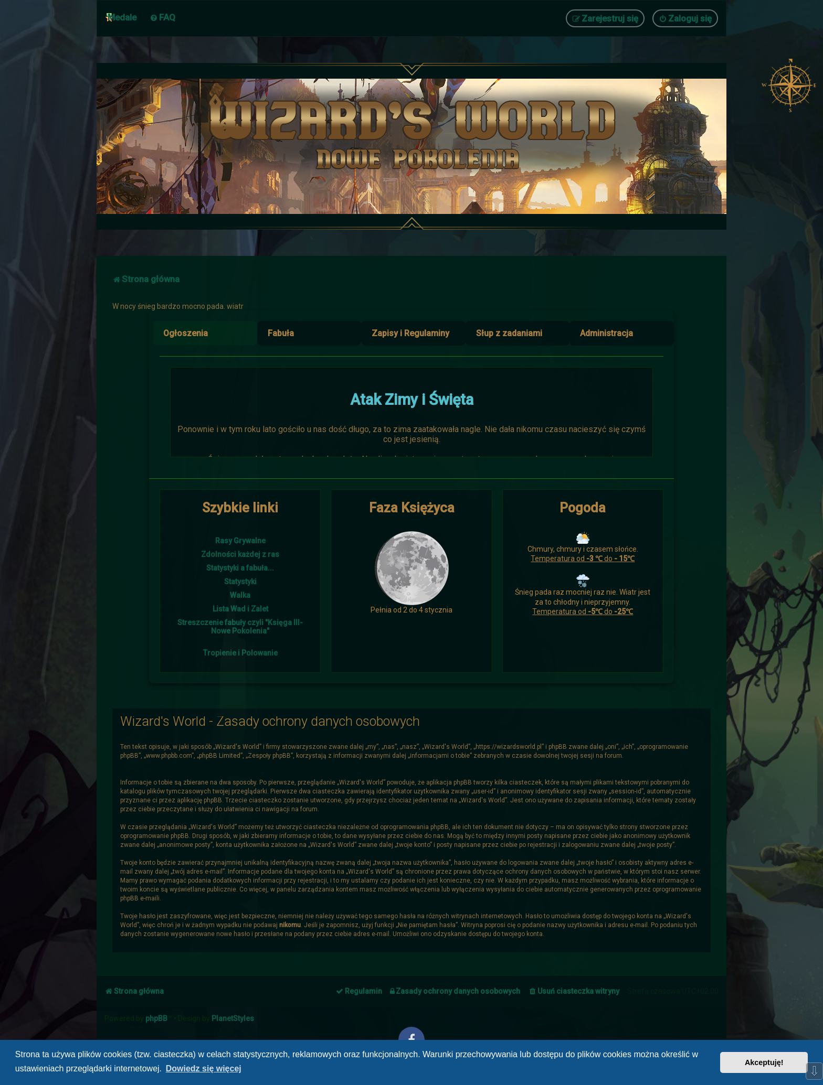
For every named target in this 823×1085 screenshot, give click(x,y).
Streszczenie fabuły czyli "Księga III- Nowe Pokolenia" (240, 626)
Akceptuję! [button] (764, 1062)
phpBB (156, 1018)
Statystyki (240, 581)
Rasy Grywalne (240, 540)
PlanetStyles (233, 1018)
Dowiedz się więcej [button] (203, 1068)
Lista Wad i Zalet (240, 609)
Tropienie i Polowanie (240, 653)
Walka (240, 595)
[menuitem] (162, 17)
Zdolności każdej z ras (240, 554)
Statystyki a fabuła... (240, 568)
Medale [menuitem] (122, 17)
